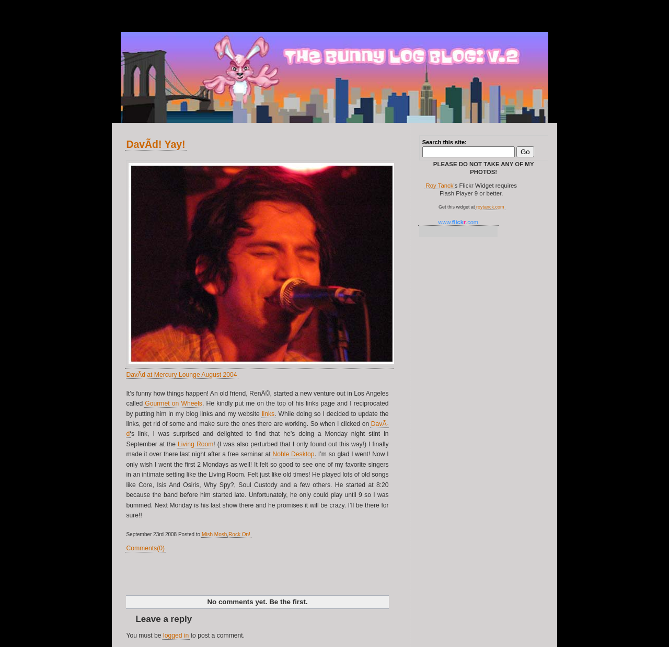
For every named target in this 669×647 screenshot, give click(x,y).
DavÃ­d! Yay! (155, 144)
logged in (176, 635)
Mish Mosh (214, 534)
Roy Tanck (439, 185)
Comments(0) (145, 548)
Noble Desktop (294, 454)
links (268, 414)
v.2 (133, 11)
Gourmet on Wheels (173, 403)
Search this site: (444, 142)
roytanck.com (490, 207)
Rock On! (239, 534)
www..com (458, 222)
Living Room (195, 444)
